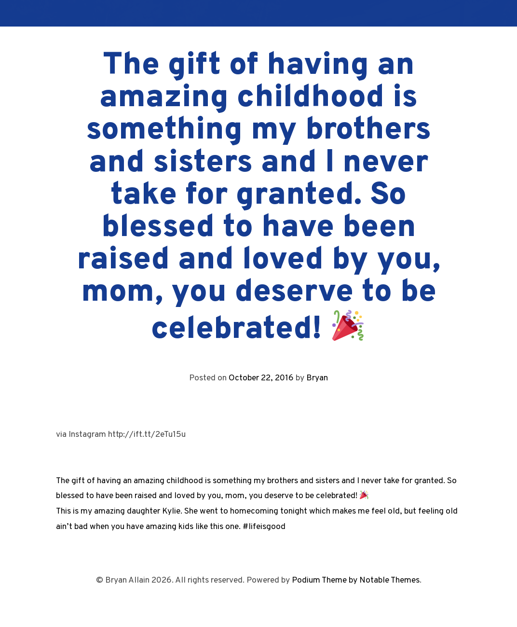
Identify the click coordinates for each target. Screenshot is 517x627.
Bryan (317, 378)
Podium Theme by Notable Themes (356, 580)
